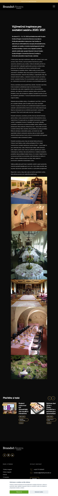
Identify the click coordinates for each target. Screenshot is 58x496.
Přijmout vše (19, 492)
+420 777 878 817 (39, 469)
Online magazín (7, 472)
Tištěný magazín (7, 469)
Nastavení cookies (39, 492)
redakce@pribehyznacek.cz (42, 472)
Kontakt (34, 478)
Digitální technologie (22, 420)
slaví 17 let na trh (32, 1)
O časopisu (6, 477)
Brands (21, 422)
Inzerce (5, 474)
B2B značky (22, 416)
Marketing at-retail (50, 420)
